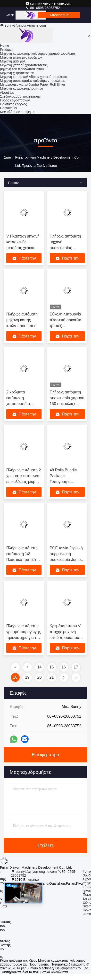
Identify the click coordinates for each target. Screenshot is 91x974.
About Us (7, 92)
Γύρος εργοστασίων (15, 100)
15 (52, 667)
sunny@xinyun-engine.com (48, 3)
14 (39, 667)
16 (64, 667)
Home (4, 45)
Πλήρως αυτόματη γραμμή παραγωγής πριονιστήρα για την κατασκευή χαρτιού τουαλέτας (23, 637)
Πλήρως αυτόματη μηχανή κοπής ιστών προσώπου (22, 320)
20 (39, 677)
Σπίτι (7, 157)
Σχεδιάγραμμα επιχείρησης (20, 96)
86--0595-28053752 (42, 8)
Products (6, 50)
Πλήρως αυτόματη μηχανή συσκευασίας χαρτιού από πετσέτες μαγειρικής (67, 247)
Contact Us (8, 108)
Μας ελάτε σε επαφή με (17, 112)
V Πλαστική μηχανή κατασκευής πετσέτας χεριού (23, 242)
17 (76, 667)
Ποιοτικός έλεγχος (13, 104)
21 (52, 677)
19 (27, 677)
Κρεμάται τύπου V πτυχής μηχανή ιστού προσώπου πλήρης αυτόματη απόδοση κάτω (65, 637)
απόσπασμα (59, 15)
